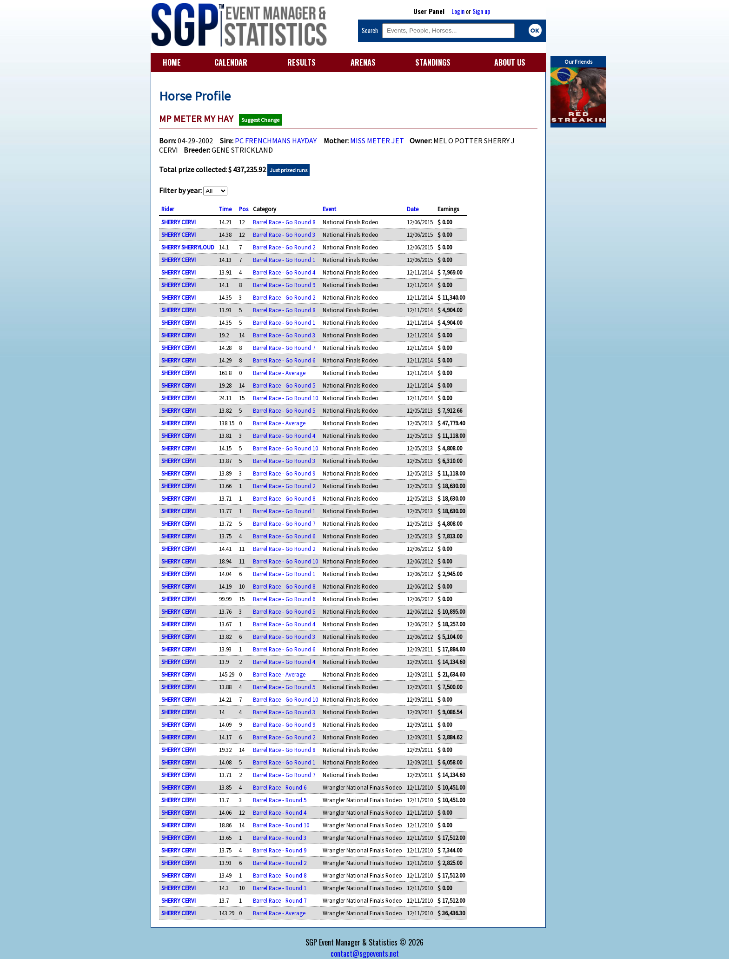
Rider (167, 209)
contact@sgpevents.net (365, 953)
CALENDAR (230, 62)
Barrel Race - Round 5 (279, 800)
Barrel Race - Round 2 (279, 862)
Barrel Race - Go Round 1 (284, 259)
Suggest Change (260, 119)
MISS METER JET (377, 140)
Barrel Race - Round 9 (279, 850)
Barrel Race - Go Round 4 (284, 272)
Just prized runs (288, 170)
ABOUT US (509, 62)
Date (412, 209)
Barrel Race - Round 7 (279, 900)
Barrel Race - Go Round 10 (285, 398)
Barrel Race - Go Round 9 (284, 284)
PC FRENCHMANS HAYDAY (276, 140)
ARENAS (363, 62)
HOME (172, 62)
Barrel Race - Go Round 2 (284, 247)
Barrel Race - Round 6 (279, 787)
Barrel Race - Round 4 (279, 812)
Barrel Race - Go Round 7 (284, 347)
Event (329, 209)
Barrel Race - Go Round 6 (284, 360)
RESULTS (301, 62)
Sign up (481, 11)
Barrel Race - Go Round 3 (284, 234)
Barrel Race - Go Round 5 (284, 385)
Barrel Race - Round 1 (279, 888)
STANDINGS (433, 62)
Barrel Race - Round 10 (281, 825)
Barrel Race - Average (279, 372)
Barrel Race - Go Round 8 (284, 222)
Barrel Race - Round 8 (279, 875)
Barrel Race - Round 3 (279, 837)
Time (225, 209)
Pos (243, 209)
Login (457, 11)
